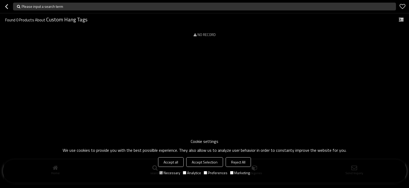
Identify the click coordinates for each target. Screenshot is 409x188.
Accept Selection (205, 162)
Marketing (240, 172)
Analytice (192, 172)
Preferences (215, 172)
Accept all (171, 162)
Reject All (238, 162)
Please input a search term (42, 6)
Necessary (169, 172)
